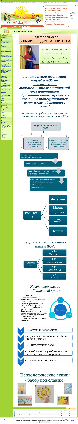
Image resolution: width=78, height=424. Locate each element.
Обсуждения (3, 117)
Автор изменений (66, 410)
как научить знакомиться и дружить (24, 414)
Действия (16, 407)
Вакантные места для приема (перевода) (5, 64)
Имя (17, 410)
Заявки (20, 27)
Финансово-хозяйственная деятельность (6, 61)
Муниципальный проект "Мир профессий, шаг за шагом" (6, 136)
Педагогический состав (6, 51)
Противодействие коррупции (4, 81)
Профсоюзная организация (4, 106)
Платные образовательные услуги (6, 59)
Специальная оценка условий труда (5, 86)
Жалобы (8, 27)
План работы (3, 92)
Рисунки (2, 109)
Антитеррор (4, 134)
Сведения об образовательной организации (4, 38)
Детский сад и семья (5, 102)
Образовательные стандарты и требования (6, 74)
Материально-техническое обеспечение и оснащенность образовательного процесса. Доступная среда (6, 54)
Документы (3, 46)
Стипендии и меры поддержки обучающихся (6, 66)
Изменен (54, 410)
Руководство (3, 49)
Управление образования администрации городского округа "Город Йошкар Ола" (36, 2)
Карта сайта (3, 122)
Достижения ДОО (4, 107)
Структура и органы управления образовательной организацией (5, 44)
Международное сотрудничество (4, 69)
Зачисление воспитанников (4, 77)
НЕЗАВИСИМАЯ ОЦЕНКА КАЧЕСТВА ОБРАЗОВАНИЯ (6, 126)
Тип (14, 410)
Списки (2, 110)
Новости (2, 100)
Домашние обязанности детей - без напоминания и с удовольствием (31, 412)
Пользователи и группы (6, 120)
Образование (3, 48)
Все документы (69, 408)
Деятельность (4, 79)
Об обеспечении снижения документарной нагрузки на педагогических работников (6, 89)
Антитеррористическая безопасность (6, 84)
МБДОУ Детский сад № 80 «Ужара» (60, 2)
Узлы (2, 119)
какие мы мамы (20, 416)
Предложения (14, 27)
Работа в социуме (4, 103)
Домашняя (3, 27)
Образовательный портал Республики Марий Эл (10, 2)
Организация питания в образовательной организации (6, 71)
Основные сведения (5, 40)
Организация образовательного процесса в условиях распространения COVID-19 (6, 130)
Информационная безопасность (4, 98)
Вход (73, 0)
